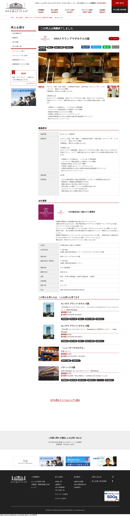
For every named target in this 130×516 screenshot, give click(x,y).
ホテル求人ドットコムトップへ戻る (65, 400)
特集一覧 (59, 481)
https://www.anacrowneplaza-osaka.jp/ (72, 290)
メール (115, 47)
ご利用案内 (40, 10)
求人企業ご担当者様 (119, 9)
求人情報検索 (60, 487)
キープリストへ (31, 85)
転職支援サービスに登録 (20, 65)
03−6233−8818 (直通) (55, 442)
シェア (85, 47)
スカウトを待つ (70, 10)
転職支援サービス (18, 61)
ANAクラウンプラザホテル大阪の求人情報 (38, 17)
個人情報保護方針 (80, 484)
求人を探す (54, 10)
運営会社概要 (79, 481)
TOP (12, 17)
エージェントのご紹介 (20, 57)
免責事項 (77, 487)
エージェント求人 (18, 52)
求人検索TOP (17, 35)
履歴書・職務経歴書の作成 (40, 484)
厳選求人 (15, 39)
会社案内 (102, 10)
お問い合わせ (97, 477)
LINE (106, 47)
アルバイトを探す (87, 10)
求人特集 (15, 43)
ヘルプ (34, 487)
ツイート (96, 47)
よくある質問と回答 (38, 481)
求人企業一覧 (17, 48)
